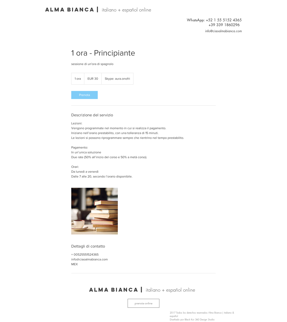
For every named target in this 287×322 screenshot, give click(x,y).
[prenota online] (143, 303)
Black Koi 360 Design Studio (200, 319)
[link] (84, 95)
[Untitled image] (94, 211)
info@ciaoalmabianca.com (223, 31)
